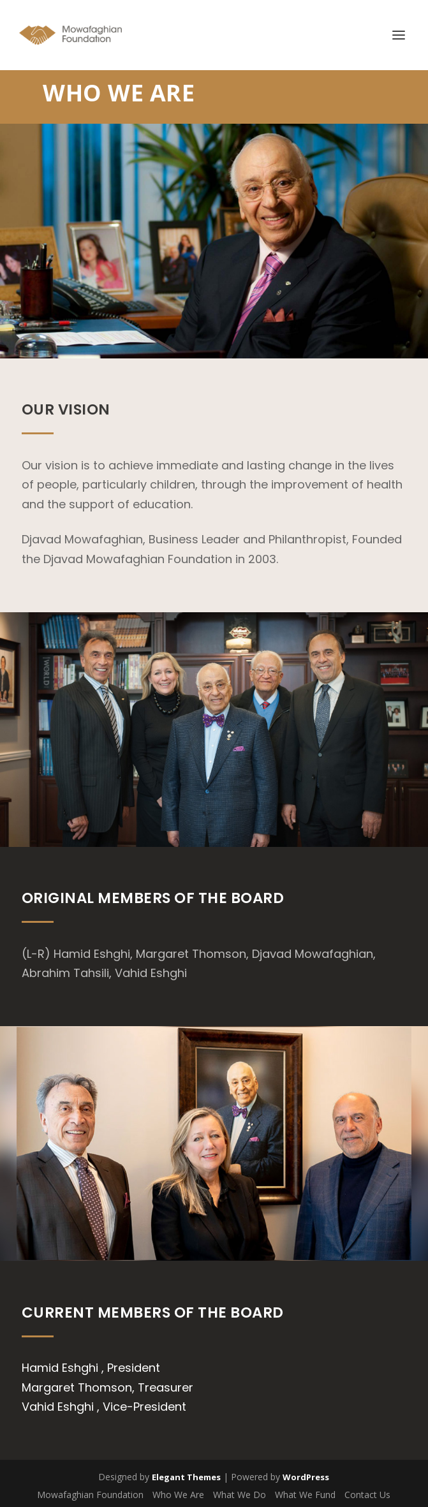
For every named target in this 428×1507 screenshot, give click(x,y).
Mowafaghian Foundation (90, 1495)
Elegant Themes (186, 1477)
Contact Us (367, 1495)
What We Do (239, 1495)
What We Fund (305, 1495)
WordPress (306, 1477)
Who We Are (178, 1495)
